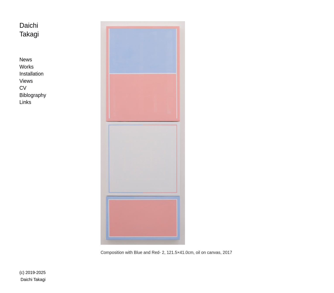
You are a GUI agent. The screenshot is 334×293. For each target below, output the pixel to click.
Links (25, 102)
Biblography (32, 95)
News (25, 59)
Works (26, 67)
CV (22, 88)
